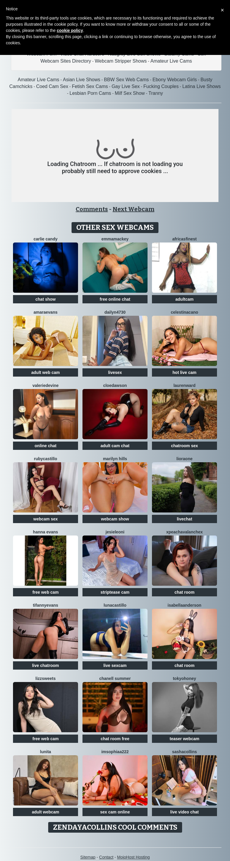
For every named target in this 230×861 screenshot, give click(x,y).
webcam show (115, 519)
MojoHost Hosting (133, 857)
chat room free (115, 738)
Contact (106, 857)
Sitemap (87, 857)
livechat (184, 519)
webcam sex (45, 519)
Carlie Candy (46, 239)
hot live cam (185, 372)
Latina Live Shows (201, 86)
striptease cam (115, 592)
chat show (45, 299)
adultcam (184, 299)
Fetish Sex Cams (90, 86)
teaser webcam (184, 738)
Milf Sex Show (130, 93)
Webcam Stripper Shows (121, 61)
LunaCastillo (114, 605)
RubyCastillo (45, 458)
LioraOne (184, 458)
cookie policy (70, 30)
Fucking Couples (161, 86)
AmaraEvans (46, 312)
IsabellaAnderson (184, 605)
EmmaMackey (115, 239)
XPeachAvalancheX (184, 532)
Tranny (155, 93)
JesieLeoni (115, 532)
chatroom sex (184, 445)
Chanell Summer (115, 678)
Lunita (45, 751)
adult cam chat (115, 445)
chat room (184, 592)
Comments (92, 209)
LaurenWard (185, 385)
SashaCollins (184, 751)
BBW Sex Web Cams (126, 79)
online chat (45, 445)
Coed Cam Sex (52, 86)
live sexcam (115, 665)
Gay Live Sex (125, 86)
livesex (115, 372)
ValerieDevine (46, 385)
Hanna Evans (45, 532)
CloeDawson (115, 385)
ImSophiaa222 (115, 751)
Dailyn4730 (115, 312)
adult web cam (45, 372)
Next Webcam (133, 209)
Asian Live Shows (81, 79)
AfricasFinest (184, 239)
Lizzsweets (45, 678)
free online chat (115, 299)
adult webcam (45, 812)
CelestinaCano (184, 312)
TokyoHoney (184, 678)
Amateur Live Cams (171, 61)
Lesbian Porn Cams (90, 93)
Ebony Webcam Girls (175, 79)
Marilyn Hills (115, 458)
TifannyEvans (45, 605)
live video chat (184, 812)
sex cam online (115, 812)
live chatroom (45, 665)
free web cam (46, 592)
